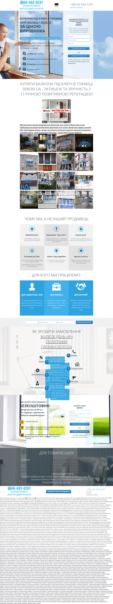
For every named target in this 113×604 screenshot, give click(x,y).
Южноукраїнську (42, 550)
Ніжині (97, 555)
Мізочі (85, 560)
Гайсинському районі (40, 572)
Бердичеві (78, 557)
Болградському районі (22, 569)
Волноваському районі (95, 570)
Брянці (29, 553)
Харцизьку (101, 553)
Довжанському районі (54, 574)
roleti (59, 462)
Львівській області (82, 584)
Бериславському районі (54, 567)
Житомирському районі (28, 575)
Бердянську (93, 558)
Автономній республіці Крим (35, 565)
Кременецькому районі (39, 582)
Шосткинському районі (49, 601)
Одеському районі (30, 589)
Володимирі (57, 550)
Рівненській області (106, 591)
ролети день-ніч (30, 462)
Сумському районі (99, 594)
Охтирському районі (59, 589)
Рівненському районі (6, 593)
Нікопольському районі (25, 588)
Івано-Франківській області (54, 577)
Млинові (90, 560)
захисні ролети (47, 462)
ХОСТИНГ (87, 462)
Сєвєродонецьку (84, 558)
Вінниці (105, 563)
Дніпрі (19, 603)
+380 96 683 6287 (81, 4)
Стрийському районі (75, 594)
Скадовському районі (46, 594)
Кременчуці (3, 563)
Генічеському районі (54, 572)
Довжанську (84, 555)
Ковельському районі (27, 581)
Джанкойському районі (98, 572)
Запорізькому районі (98, 575)
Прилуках (3, 555)
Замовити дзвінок (76, 7)
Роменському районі (52, 593)
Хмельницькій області (64, 598)
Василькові (65, 550)
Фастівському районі (92, 596)
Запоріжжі (3, 603)
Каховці (50, 550)
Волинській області (81, 570)
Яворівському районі (78, 601)
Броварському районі (52, 569)
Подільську (76, 550)
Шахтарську (61, 553)
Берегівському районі (25, 567)
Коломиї (68, 553)
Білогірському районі (89, 567)
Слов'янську (101, 558)
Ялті (107, 555)
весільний (86, 468)
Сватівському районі (93, 593)
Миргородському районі (59, 586)
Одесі (15, 603)
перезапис (82, 465)
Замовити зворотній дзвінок (58, 491)
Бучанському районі (66, 569)
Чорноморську (21, 553)
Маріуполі (16, 565)
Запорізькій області (85, 575)
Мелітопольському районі (13, 586)
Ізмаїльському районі (88, 577)
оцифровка (53, 465)
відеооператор (40, 470)
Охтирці (31, 551)
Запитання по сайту (92, 495)
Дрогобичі (102, 555)
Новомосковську (74, 555)
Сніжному (54, 553)
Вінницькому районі (53, 570)
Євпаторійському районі (12, 575)
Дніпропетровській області (23, 574)
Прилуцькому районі (80, 591)
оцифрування (39, 465)
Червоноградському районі (13, 600)
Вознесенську (85, 550)
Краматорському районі (7, 582)
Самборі (2, 550)
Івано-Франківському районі (72, 577)
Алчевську (75, 558)
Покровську (33, 555)
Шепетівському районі (35, 601)
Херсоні (84, 563)
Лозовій (86, 553)
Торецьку (106, 550)
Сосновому (35, 562)
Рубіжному (9, 555)
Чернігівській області (83, 600)
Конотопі (94, 557)
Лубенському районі (33, 584)
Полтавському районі (67, 591)
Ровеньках (108, 551)
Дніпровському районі (7, 574)
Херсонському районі (50, 598)
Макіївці (2, 565)
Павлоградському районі (74, 589)
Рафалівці (3, 562)
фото (85, 470)
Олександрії (101, 557)
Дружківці (108, 553)
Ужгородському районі (65, 596)
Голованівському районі (69, 572)
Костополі (79, 560)
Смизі (30, 562)
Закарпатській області (71, 575)
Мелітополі (52, 562)
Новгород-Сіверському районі (42, 588)
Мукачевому (4, 557)
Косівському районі (100, 581)
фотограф (76, 462)
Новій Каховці (86, 551)
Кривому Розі (103, 601)
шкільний (55, 468)
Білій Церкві (69, 562)
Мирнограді (35, 553)
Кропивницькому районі (85, 582)
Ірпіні (71, 550)
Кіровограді (44, 557)
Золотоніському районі (24, 577)
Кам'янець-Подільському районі (55, 579)
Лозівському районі (20, 584)
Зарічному (43, 560)
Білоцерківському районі (104, 567)
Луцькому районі (70, 584)
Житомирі (39, 563)
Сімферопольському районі (30, 594)
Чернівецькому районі (69, 600)
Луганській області (46, 584)
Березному (3, 560)
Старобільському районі (61, 594)
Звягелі (16, 557)
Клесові (69, 560)
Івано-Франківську (99, 562)
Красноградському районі (24, 582)
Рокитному (19, 562)
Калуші (27, 555)
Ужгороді (60, 558)
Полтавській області (53, 591)
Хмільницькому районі (94, 598)
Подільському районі (11, 591)
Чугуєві (8, 550)
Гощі (17, 560)
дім (90, 470)
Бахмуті (10, 557)
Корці (74, 560)
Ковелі (16, 555)
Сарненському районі (79, 593)
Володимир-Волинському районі (23, 572)
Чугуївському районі (20, 601)
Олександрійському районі (44, 589)
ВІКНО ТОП (80, 498)
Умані (83, 557)
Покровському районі (25, 591)
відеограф (26, 470)
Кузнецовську (53, 557)
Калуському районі (6, 579)
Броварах (66, 557)
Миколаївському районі (43, 586)
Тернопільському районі (22, 596)
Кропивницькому (20, 563)
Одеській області (18, 589)
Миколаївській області (28, 586)
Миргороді (93, 550)
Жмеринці (19, 550)
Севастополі (90, 563)
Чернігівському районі (97, 600)
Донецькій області (67, 574)
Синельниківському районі (13, 594)
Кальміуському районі (19, 579)
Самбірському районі (65, 593)
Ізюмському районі (102, 577)
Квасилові (58, 560)
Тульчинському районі (38, 596)
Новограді (22, 557)
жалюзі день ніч (39, 459)
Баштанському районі (95, 565)
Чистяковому (65, 555)
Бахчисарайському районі (80, 565)
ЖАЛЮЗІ (33, 22)
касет (28, 465)
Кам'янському (30, 563)
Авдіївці (13, 550)
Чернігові (72, 563)
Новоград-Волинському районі (62, 588)
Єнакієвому (38, 558)
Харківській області (11, 598)
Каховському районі (85, 579)
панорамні (79, 513)
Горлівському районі (83, 572)
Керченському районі (99, 579)
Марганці (16, 551)
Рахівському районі (94, 591)
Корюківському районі (87, 581)
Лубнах (93, 551)
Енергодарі (47, 553)
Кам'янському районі (72, 579)
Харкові (24, 603)
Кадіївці (88, 557)
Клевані (63, 560)
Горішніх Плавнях (53, 551)
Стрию (74, 553)
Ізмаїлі (60, 557)
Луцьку (76, 562)
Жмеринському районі (57, 575)
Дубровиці (36, 560)
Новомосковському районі (81, 588)
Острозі (101, 560)
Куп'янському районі (100, 582)
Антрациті (80, 553)
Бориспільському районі (37, 569)
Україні (38, 603)
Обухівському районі (6, 589)
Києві (34, 603)
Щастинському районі (64, 601)
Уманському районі (79, 596)
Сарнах (25, 562)
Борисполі (13, 553)
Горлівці (55, 563)
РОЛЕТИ (46, 22)
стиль (48, 473)
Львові (29, 603)
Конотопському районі (57, 581)
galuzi (69, 459)
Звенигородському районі (8, 577)
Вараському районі (79, 569)
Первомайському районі (90, 589)
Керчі (46, 562)
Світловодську (23, 551)
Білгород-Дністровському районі (72, 567)
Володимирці (11, 560)
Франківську (89, 562)
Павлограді (67, 558)
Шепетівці (9, 551)
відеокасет (27, 468)
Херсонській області (37, 598)
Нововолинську (5, 553)
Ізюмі (41, 553)
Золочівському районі (38, 577)
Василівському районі (92, 569)
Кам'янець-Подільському (26, 558)
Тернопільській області (7, 596)
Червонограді (55, 555)
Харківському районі (23, 598)
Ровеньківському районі (21, 593)
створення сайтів (70, 468)
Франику (82, 562)
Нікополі (108, 558)
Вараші (91, 553)
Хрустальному (4, 558)
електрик (77, 470)
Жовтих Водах (100, 551)
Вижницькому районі (11, 570)
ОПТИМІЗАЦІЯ (68, 465)
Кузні (95, 553)
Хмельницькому (47, 563)
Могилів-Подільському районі (76, 586)
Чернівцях (11, 563)
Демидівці (23, 560)
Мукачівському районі (93, 586)
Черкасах (66, 563)
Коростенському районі (71, 581)
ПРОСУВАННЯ (41, 468)
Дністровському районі (39, 574)
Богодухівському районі (7, 569)
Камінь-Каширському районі (35, 579)
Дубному (29, 560)
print (41, 473)
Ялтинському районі (92, 601)
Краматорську (60, 562)
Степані (42, 562)
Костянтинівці (13, 558)
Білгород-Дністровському (68, 551)
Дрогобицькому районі (93, 574)
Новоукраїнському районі (98, 588)
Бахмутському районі (64, 565)
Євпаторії (45, 558)
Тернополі (109, 562)
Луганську (9, 565)
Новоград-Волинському (33, 557)
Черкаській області (28, 600)
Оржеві (95, 560)
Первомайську (46, 555)
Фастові (78, 551)
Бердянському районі (11, 567)
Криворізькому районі (70, 582)
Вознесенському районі (67, 570)
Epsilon (107, 526)
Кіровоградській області (12, 581)
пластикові (65, 510)
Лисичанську (53, 558)
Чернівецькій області (54, 600)
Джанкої (100, 550)
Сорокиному (44, 551)
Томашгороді (11, 562)
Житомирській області (43, 575)
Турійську (3, 519)
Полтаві (78, 563)
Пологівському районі (39, 591)
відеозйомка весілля (60, 470)
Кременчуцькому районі (55, 582)
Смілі (39, 555)
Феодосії (91, 555)
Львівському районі (95, 584)
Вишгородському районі (26, 570)
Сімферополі (99, 563)
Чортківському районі (7, 601)
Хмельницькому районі (78, 598)
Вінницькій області (40, 570)
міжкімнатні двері (82, 459)
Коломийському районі (42, 581)
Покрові (2, 551)
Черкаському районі (41, 600)
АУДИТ (66, 462)
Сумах (60, 563)
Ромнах (37, 551)
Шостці (72, 557)
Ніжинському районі (11, 588)
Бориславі (33, 550)
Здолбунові (50, 560)
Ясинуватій (26, 550)
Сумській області (88, 594)
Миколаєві (22, 565)
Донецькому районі (79, 574)
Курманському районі (6, 584)
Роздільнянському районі (37, 593)
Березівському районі (39, 567)
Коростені (21, 555)
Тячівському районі (52, 596)
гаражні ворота (57, 459)
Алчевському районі (51, 565)
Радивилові (107, 560)
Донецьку (10, 603)
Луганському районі (58, 584)
